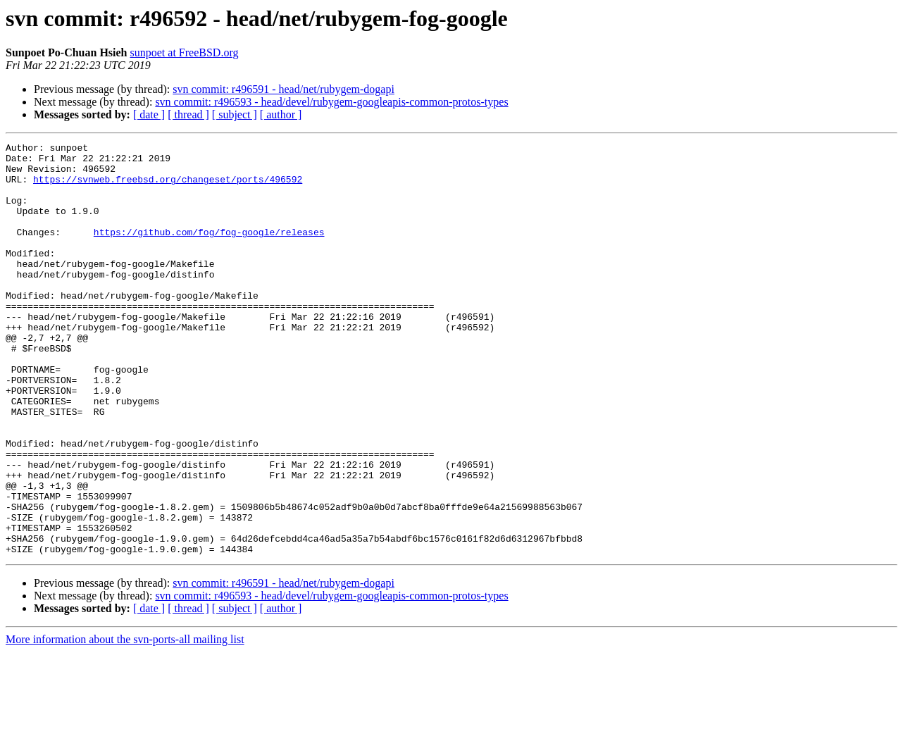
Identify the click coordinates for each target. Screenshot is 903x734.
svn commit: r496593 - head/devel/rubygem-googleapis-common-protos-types (331, 102)
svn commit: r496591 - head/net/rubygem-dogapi (283, 89)
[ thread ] (188, 114)
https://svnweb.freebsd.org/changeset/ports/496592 (167, 187)
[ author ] (281, 114)
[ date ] (149, 114)
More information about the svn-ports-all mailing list (125, 722)
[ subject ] (234, 114)
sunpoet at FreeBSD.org (184, 52)
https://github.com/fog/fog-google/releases (209, 250)
